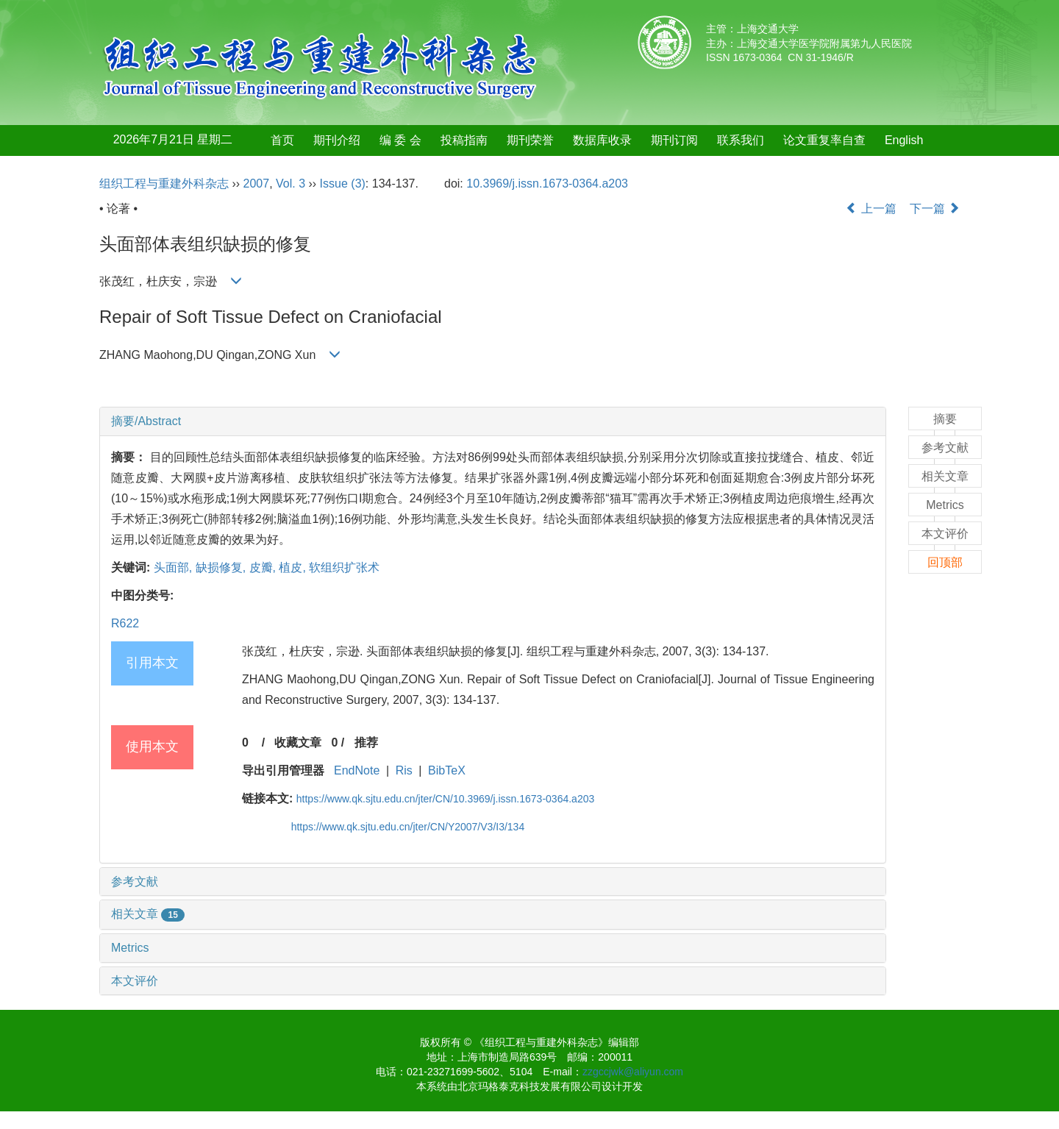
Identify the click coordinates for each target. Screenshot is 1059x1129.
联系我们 (740, 140)
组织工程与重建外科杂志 (164, 183)
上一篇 (871, 208)
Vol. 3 (290, 183)
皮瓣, (264, 567)
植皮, (294, 567)
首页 (282, 140)
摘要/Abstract (146, 421)
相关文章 (148, 914)
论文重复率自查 (824, 140)
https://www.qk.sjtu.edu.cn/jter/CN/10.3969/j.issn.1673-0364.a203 (445, 799)
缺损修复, (222, 567)
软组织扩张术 (344, 567)
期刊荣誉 (530, 140)
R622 (125, 623)
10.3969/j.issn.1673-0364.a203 (547, 183)
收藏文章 (297, 742)
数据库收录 (602, 140)
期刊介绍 (336, 140)
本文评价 (134, 981)
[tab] (492, 421)
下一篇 (935, 208)
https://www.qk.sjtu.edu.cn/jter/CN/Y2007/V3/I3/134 (408, 827)
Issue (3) (343, 183)
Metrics (130, 947)
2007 (256, 183)
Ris (404, 770)
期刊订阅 (674, 140)
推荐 (366, 742)
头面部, (175, 567)
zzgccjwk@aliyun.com (632, 1072)
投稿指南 (464, 140)
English (904, 140)
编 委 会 (400, 140)
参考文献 (134, 881)
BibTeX (447, 770)
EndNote (356, 770)
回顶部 (945, 562)
